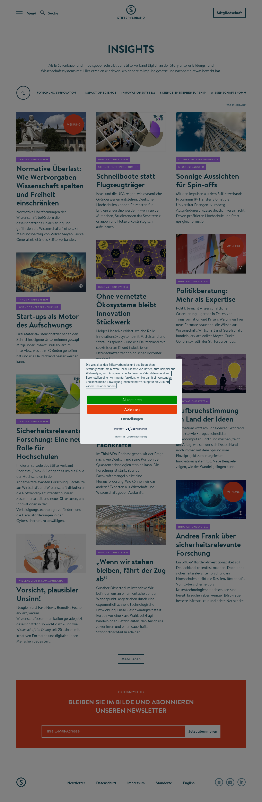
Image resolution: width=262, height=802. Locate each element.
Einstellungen (132, 419)
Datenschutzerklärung (137, 437)
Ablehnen (132, 409)
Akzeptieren (132, 400)
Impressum (120, 437)
